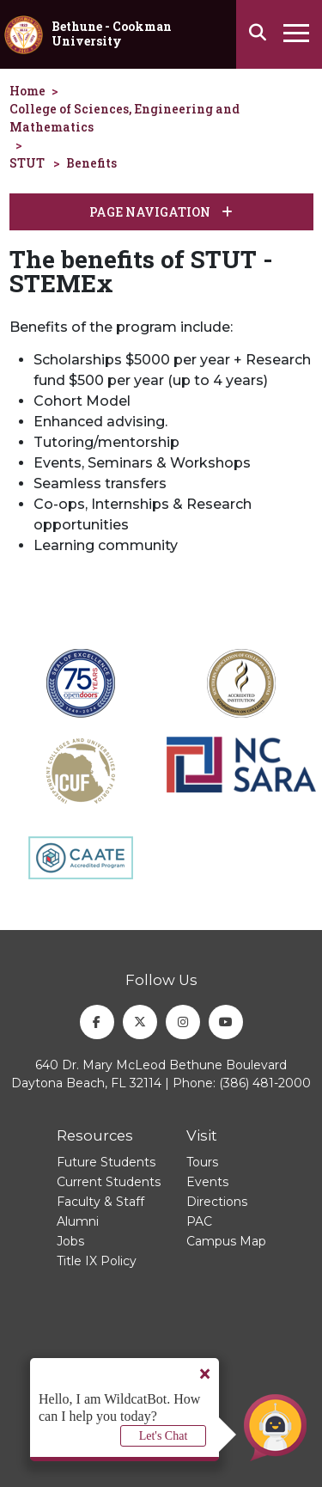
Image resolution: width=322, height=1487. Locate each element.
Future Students (106, 1162)
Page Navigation (161, 212)
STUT (27, 163)
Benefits (91, 163)
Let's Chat (163, 1435)
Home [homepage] (27, 91)
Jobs (70, 1241)
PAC (199, 1221)
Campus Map (226, 1241)
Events (207, 1182)
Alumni (78, 1221)
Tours (202, 1162)
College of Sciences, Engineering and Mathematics (124, 118)
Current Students (109, 1182)
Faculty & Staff (100, 1201)
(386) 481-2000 (265, 1083)
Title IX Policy (97, 1261)
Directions (216, 1201)
